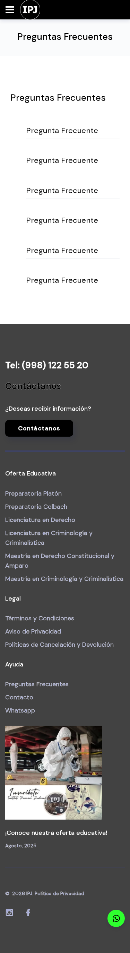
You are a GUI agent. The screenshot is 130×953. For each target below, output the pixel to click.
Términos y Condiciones (39, 618)
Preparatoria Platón (33, 493)
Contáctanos (39, 428)
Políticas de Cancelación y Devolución (59, 644)
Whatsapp (20, 710)
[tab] (73, 130)
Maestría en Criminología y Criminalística (64, 579)
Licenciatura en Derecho (40, 520)
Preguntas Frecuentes (37, 684)
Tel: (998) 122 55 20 (46, 365)
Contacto (19, 697)
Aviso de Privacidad (33, 631)
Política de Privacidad (59, 893)
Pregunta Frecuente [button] (62, 130)
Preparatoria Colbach (36, 506)
